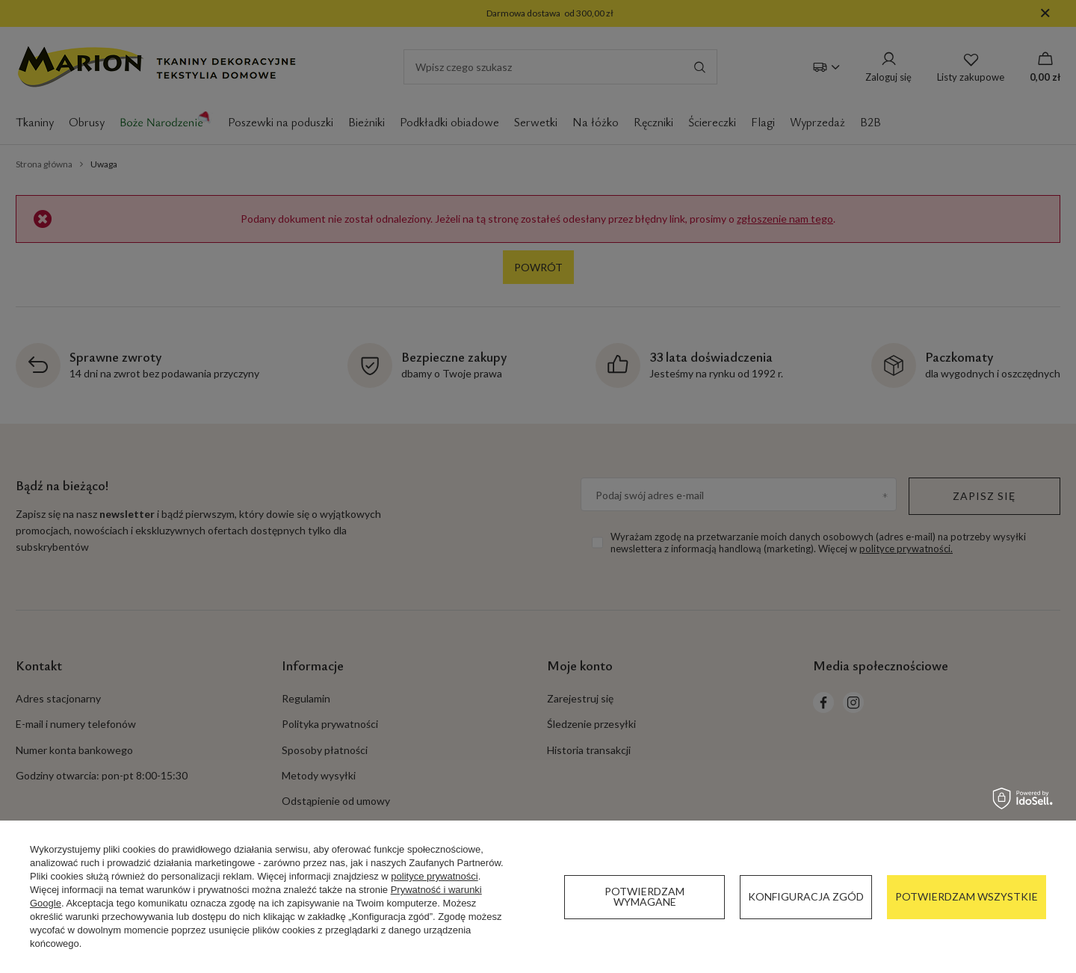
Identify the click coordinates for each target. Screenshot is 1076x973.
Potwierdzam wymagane (644, 896)
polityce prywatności (434, 876)
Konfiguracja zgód (806, 896)
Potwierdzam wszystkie (966, 896)
